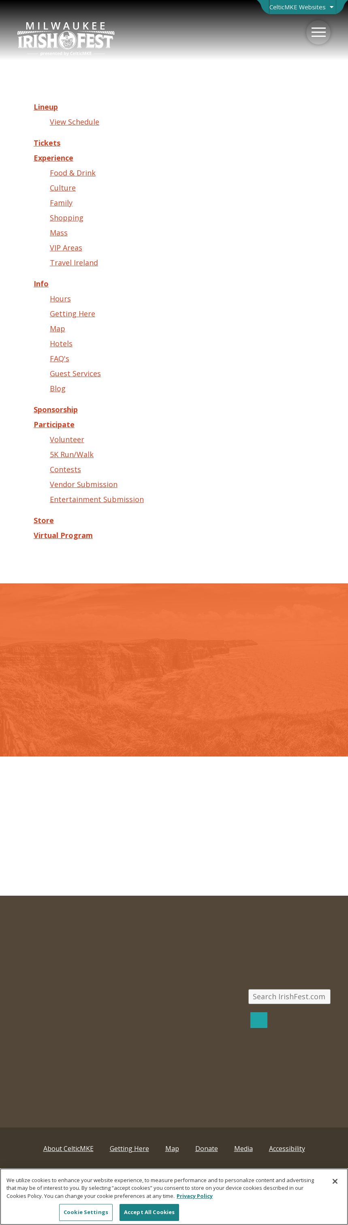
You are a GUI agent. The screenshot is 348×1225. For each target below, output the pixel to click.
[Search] (258, 1020)
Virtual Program (63, 535)
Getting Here (72, 313)
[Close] (335, 1181)
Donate (206, 1148)
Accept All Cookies (149, 1212)
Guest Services (75, 373)
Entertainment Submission (97, 499)
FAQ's (59, 358)
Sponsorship (56, 409)
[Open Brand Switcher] (302, 7)
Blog (58, 388)
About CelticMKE (68, 1148)
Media (243, 1148)
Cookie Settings (86, 1212)
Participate (54, 424)
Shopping (66, 218)
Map (57, 328)
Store (44, 520)
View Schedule (74, 122)
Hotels (61, 343)
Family (61, 203)
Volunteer (67, 439)
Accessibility (287, 1148)
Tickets (47, 143)
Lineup (46, 107)
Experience (53, 158)
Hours (60, 298)
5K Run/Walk (72, 454)
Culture (63, 188)
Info (41, 283)
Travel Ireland (74, 262)
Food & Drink (73, 173)
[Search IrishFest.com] (289, 996)
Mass (59, 232)
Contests (65, 469)
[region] (174, 1196)
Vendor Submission (83, 484)
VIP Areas (66, 247)
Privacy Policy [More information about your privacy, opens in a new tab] (195, 1196)
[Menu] (318, 32)
